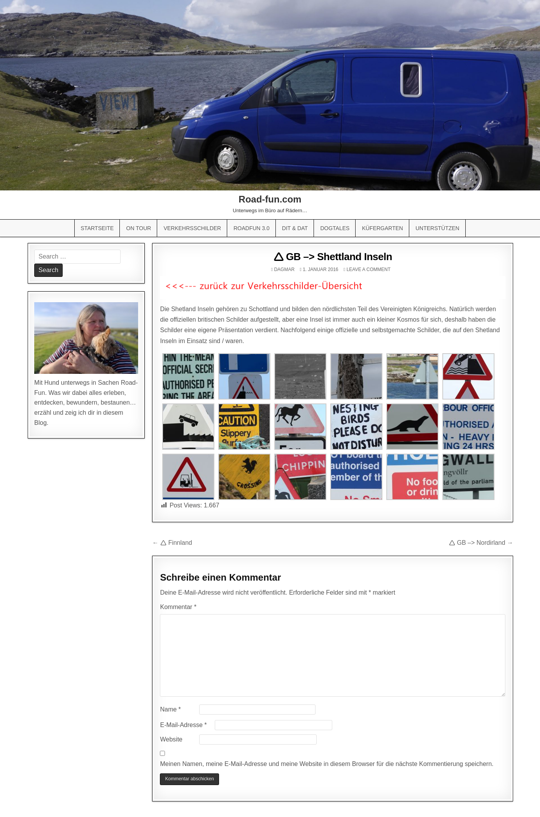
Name (170, 709)
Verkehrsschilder (192, 228)
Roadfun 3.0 (251, 228)
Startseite (97, 228)
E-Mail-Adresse (183, 725)
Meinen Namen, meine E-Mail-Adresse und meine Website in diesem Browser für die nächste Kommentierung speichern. (326, 764)
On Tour (138, 228)
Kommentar (178, 607)
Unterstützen (437, 228)
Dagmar (284, 269)
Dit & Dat (295, 228)
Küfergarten (382, 228)
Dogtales (334, 228)
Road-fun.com (269, 199)
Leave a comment (369, 269)
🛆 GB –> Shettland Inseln (333, 256)
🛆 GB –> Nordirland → (481, 542)
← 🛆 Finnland (172, 542)
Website (171, 739)
